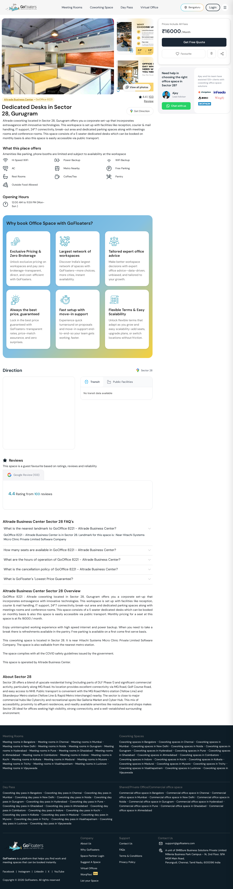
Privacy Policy (127, 862)
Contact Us (125, 843)
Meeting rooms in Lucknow (91, 763)
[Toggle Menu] (225, 7)
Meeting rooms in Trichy (17, 763)
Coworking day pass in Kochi (83, 810)
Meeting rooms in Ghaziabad (76, 750)
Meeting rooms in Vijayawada (20, 768)
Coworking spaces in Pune (190, 750)
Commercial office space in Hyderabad (199, 801)
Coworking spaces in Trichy (209, 763)
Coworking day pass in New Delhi (34, 797)
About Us (85, 843)
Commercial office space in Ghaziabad (183, 806)
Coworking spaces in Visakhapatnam (141, 768)
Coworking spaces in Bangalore (137, 742)
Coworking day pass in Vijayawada (50, 823)
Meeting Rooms (72, 7)
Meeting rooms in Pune (42, 750)
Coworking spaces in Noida (187, 746)
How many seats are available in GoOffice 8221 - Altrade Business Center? (60, 550)
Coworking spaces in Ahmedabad (157, 755)
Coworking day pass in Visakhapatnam (74, 819)
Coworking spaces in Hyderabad (153, 750)
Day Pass (127, 7)
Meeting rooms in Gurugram (85, 746)
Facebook (8, 871)
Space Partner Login (92, 855)
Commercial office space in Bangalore (141, 792)
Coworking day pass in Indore (45, 810)
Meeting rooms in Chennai (53, 742)
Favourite (183, 54)
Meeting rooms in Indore (74, 755)
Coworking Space (101, 7)
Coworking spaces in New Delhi (149, 746)
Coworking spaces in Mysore (174, 763)
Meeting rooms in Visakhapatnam (53, 763)
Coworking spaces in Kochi (170, 759)
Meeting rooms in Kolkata (26, 759)
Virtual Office (149, 7)
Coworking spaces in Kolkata (205, 759)
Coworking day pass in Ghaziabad (23, 806)
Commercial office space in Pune (138, 806)
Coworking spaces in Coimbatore (199, 755)
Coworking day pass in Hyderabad (46, 801)
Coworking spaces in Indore (135, 759)
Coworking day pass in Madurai (60, 814)
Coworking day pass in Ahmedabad (67, 806)
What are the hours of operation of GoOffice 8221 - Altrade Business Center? (62, 559)
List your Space (89, 880)
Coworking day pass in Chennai (63, 792)
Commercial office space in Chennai (188, 792)
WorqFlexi (89, 874)
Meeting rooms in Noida (52, 746)
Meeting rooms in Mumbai (86, 742)
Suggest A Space (90, 862)
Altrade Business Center (18, 99)
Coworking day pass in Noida (74, 797)
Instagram (24, 871)
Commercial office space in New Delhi (172, 797)
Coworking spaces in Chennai (176, 742)
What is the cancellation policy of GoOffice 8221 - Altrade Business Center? (61, 569)
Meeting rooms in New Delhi (19, 746)
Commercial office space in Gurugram (151, 801)
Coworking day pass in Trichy (31, 819)
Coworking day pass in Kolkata (21, 814)
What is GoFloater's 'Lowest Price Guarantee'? (38, 579)
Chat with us (176, 106)
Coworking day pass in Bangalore (22, 792)
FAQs (122, 849)
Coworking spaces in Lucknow (183, 768)
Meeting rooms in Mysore (92, 759)
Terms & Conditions (130, 855)
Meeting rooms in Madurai (59, 759)
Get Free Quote (194, 42)
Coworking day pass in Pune (86, 801)
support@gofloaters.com (180, 843)
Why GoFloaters (89, 849)
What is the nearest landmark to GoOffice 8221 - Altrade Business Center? (60, 528)
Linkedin (39, 871)
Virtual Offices (88, 868)
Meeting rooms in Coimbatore (40, 755)
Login (212, 7)
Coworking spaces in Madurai (136, 763)
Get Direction (140, 111)
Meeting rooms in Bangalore (19, 742)
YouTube (59, 871)
